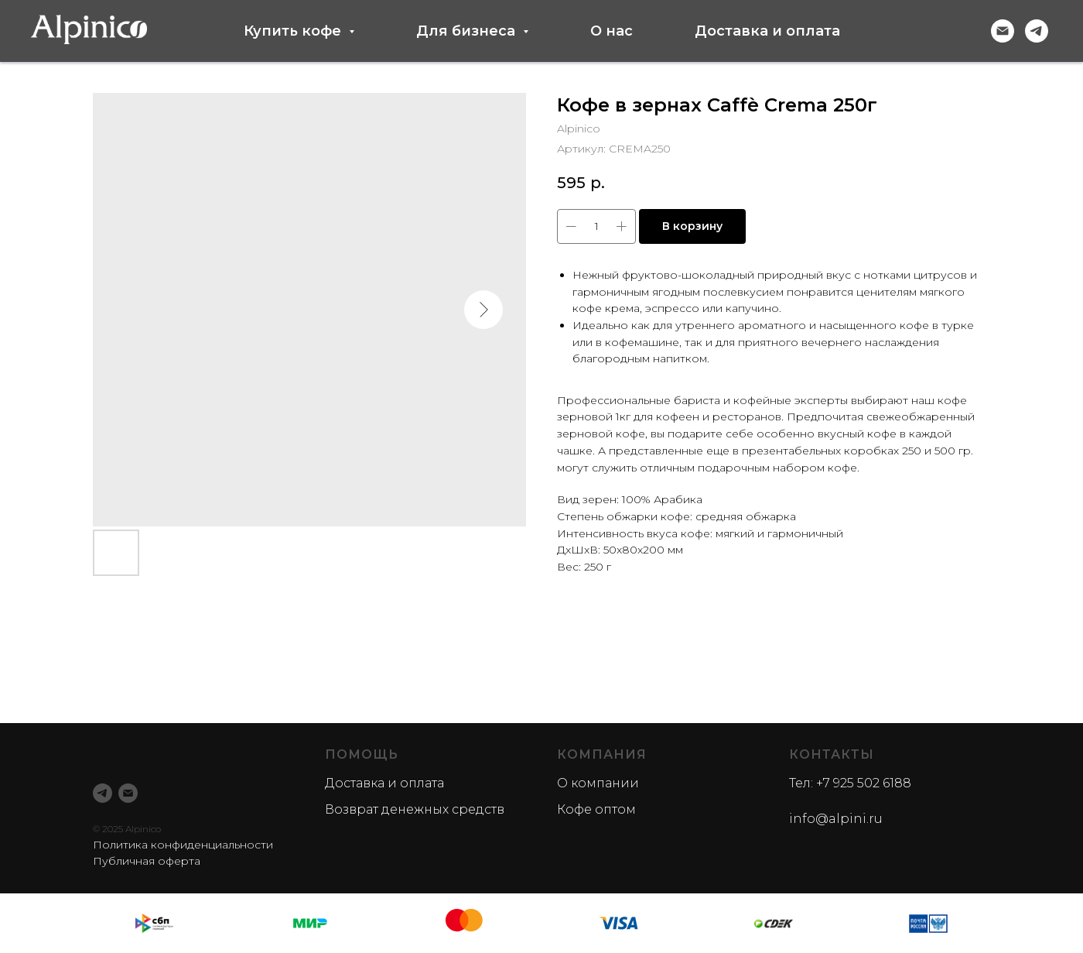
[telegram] (1036, 31)
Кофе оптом (596, 809)
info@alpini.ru (836, 818)
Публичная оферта (146, 861)
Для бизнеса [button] (467, 30)
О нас (611, 30)
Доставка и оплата (767, 30)
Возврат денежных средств (414, 809)
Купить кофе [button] (294, 30)
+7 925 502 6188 (863, 783)
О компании (598, 783)
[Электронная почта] (1002, 31)
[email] (128, 793)
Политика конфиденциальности (183, 845)
